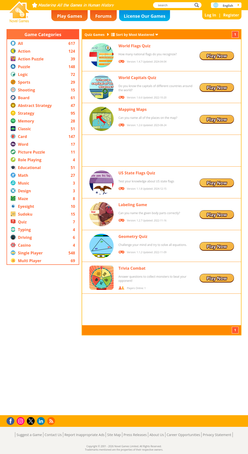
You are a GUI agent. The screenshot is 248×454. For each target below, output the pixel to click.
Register (231, 15)
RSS (51, 421)
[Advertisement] (43, 340)
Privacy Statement (217, 434)
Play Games (69, 16)
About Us (156, 434)
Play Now (217, 56)
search (198, 5)
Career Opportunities (183, 434)
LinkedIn (42, 421)
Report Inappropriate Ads (84, 434)
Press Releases (135, 434)
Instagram (21, 421)
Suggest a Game (29, 434)
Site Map (114, 434)
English (228, 6)
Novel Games (19, 10)
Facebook (11, 420)
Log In (210, 15)
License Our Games (144, 16)
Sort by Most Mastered (135, 34)
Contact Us (53, 434)
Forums (103, 16)
